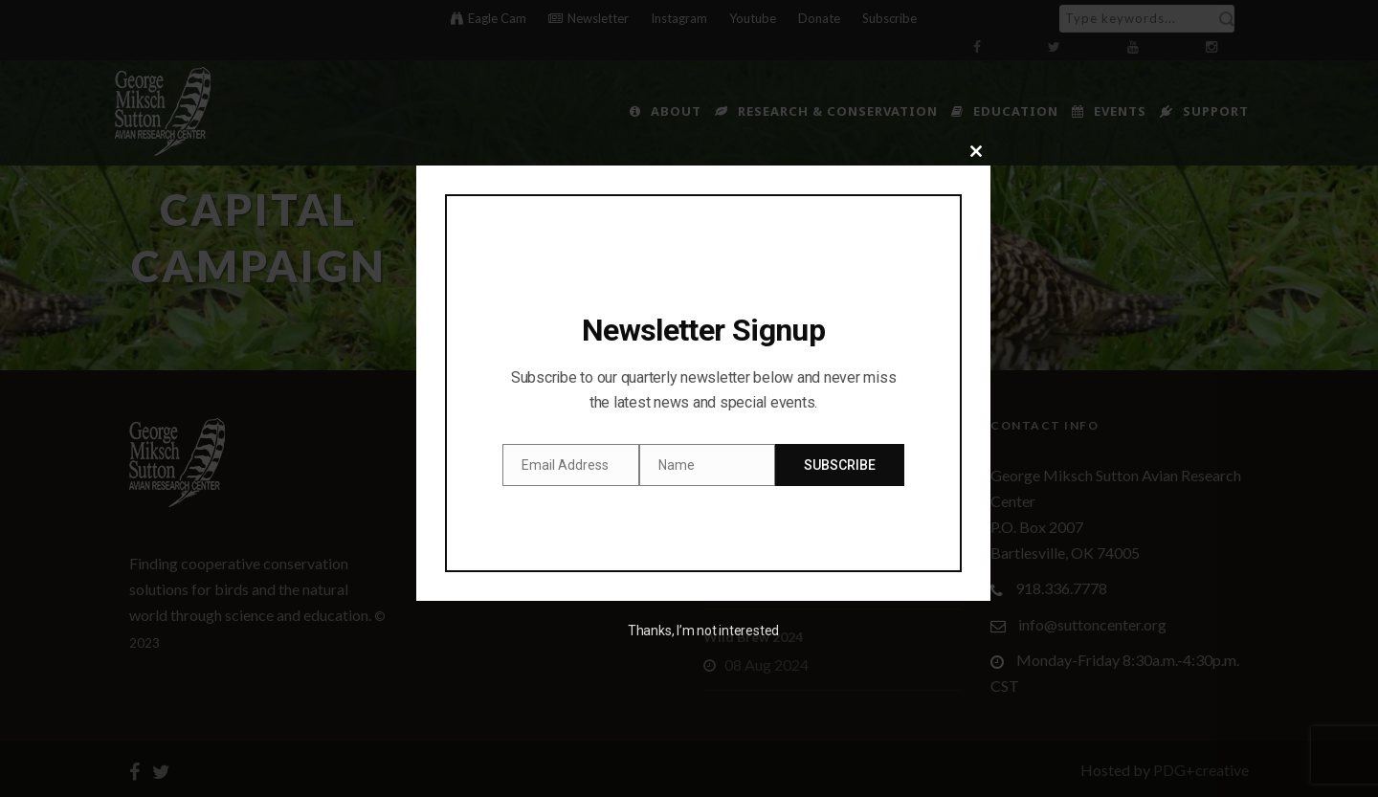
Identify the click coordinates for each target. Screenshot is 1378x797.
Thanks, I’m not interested (703, 630)
